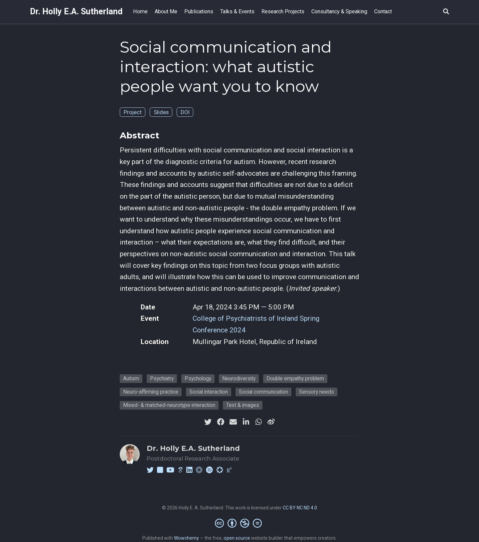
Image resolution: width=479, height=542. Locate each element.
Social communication (263, 392)
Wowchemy (186, 538)
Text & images (242, 405)
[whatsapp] (258, 422)
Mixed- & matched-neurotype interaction (169, 405)
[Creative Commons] (239, 523)
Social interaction (208, 392)
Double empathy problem (295, 378)
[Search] (446, 12)
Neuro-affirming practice (150, 392)
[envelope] (233, 422)
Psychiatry (162, 378)
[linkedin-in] (246, 422)
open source (237, 538)
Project (133, 112)
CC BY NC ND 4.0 (300, 507)
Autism (131, 378)
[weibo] (271, 422)
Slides (161, 112)
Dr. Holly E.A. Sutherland (76, 11)
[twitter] (208, 422)
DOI (185, 112)
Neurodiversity (238, 378)
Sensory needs (316, 392)
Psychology (198, 378)
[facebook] (221, 422)
